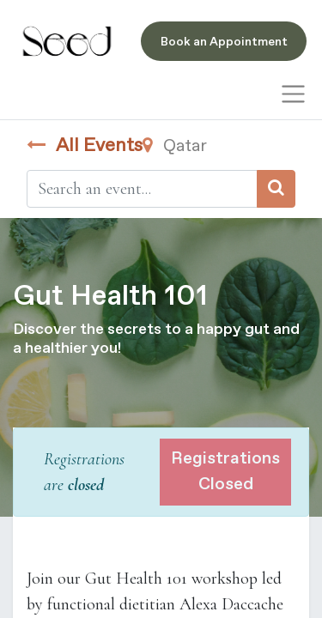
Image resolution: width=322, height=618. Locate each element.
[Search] (276, 189)
